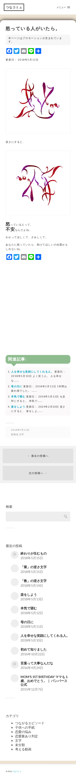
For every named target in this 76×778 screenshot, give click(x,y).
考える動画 (23, 749)
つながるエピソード (29, 723)
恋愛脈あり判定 (26, 736)
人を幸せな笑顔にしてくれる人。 (32, 371)
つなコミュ (14, 7)
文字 (21, 434)
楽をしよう (18, 406)
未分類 (20, 745)
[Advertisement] (38, 302)
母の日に (16, 386)
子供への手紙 (25, 727)
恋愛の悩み (23, 732)
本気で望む (18, 396)
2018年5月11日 (20, 429)
